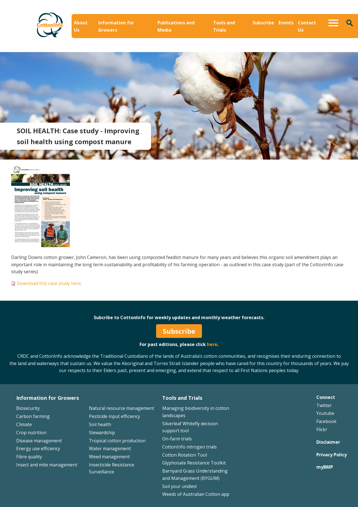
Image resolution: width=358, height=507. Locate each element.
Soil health (100, 424)
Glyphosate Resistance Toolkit (194, 463)
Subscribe (263, 23)
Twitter (324, 405)
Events (286, 23)
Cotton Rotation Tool (184, 455)
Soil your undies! (179, 486)
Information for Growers (116, 26)
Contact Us (307, 26)
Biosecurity (28, 408)
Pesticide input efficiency (114, 416)
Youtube (325, 413)
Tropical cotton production (117, 441)
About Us (81, 26)
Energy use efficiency (38, 448)
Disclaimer (328, 442)
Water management (110, 448)
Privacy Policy (331, 455)
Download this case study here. (49, 283)
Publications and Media (176, 26)
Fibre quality (29, 457)
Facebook (326, 421)
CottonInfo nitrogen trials (189, 447)
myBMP (324, 467)
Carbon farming (33, 416)
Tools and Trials (224, 26)
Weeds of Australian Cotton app (195, 494)
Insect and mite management (46, 465)
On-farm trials (177, 439)
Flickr (321, 429)
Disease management (39, 441)
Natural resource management (121, 408)
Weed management (109, 457)
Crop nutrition (31, 432)
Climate (24, 424)
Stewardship (102, 432)
